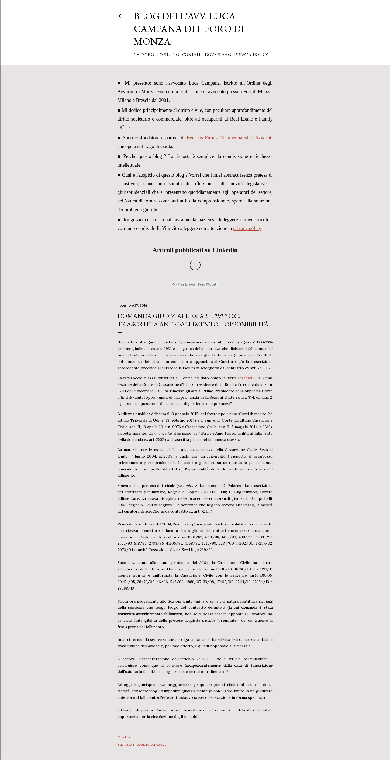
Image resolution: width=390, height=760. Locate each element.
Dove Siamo (218, 54)
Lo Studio (168, 54)
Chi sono (144, 54)
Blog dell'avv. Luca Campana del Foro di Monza (189, 29)
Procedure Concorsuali (150, 687)
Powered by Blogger (195, 734)
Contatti (192, 54)
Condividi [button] (125, 680)
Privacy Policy (251, 54)
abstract (246, 320)
